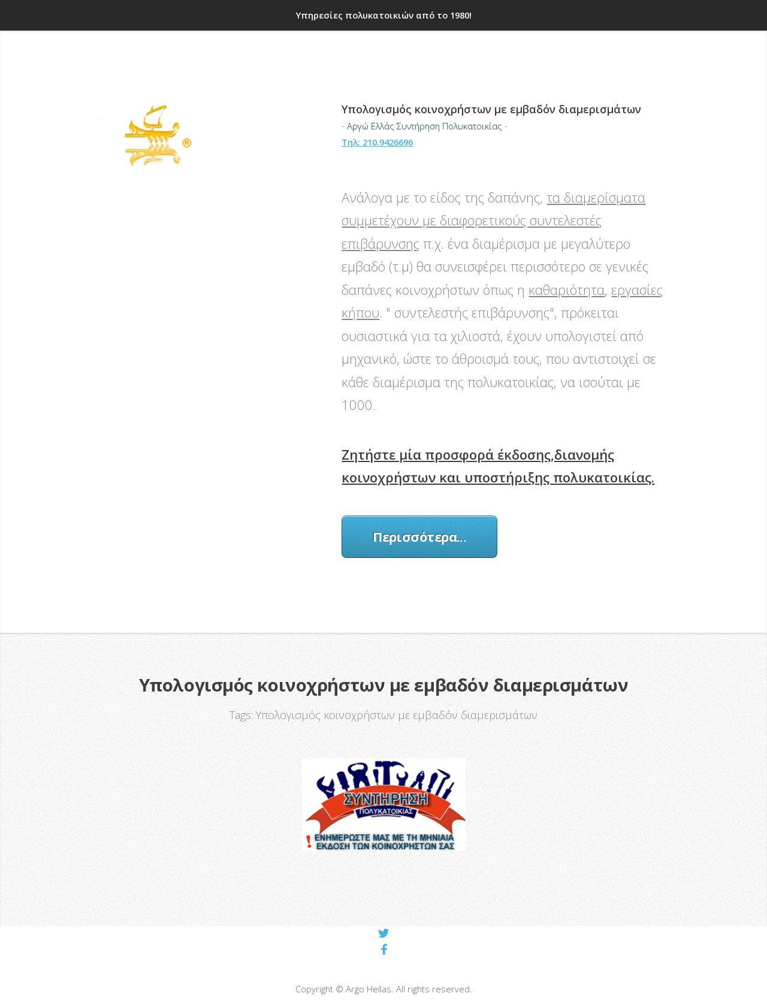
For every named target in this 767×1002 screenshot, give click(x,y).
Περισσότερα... (419, 536)
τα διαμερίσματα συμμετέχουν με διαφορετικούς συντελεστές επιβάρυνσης (493, 220)
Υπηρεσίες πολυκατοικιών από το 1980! (384, 15)
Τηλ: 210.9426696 (377, 142)
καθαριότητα (567, 289)
